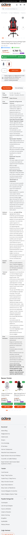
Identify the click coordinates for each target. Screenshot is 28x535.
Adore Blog (4, 430)
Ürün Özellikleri (7, 88)
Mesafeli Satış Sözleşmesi (8, 452)
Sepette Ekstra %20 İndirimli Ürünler (9, 1)
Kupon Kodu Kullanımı (7, 484)
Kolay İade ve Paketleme (8, 488)
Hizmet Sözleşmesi (6, 449)
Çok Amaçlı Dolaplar (7, 505)
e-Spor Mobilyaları (14, 13)
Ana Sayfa (4, 13)
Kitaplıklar (4, 518)
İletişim (3, 440)
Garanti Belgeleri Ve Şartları (9, 491)
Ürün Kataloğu (5, 443)
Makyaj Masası (5, 524)
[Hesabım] (17, 5)
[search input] (13, 8)
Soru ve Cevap (19, 88)
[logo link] (8, 4)
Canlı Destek (4, 472)
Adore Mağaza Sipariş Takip (9, 494)
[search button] (3, 8)
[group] (13, 27)
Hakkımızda (4, 437)
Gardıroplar (4, 502)
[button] (11, 38)
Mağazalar (22, 1)
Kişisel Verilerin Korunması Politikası (10, 455)
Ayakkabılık (4, 521)
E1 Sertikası (4, 446)
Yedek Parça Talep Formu (8, 478)
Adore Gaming (5, 515)
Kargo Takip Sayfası (6, 475)
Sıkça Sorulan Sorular (7, 481)
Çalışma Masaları (6, 512)
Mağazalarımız (5, 433)
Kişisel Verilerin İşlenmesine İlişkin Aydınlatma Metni (10, 462)
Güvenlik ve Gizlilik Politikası (9, 458)
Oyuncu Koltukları (6, 509)
